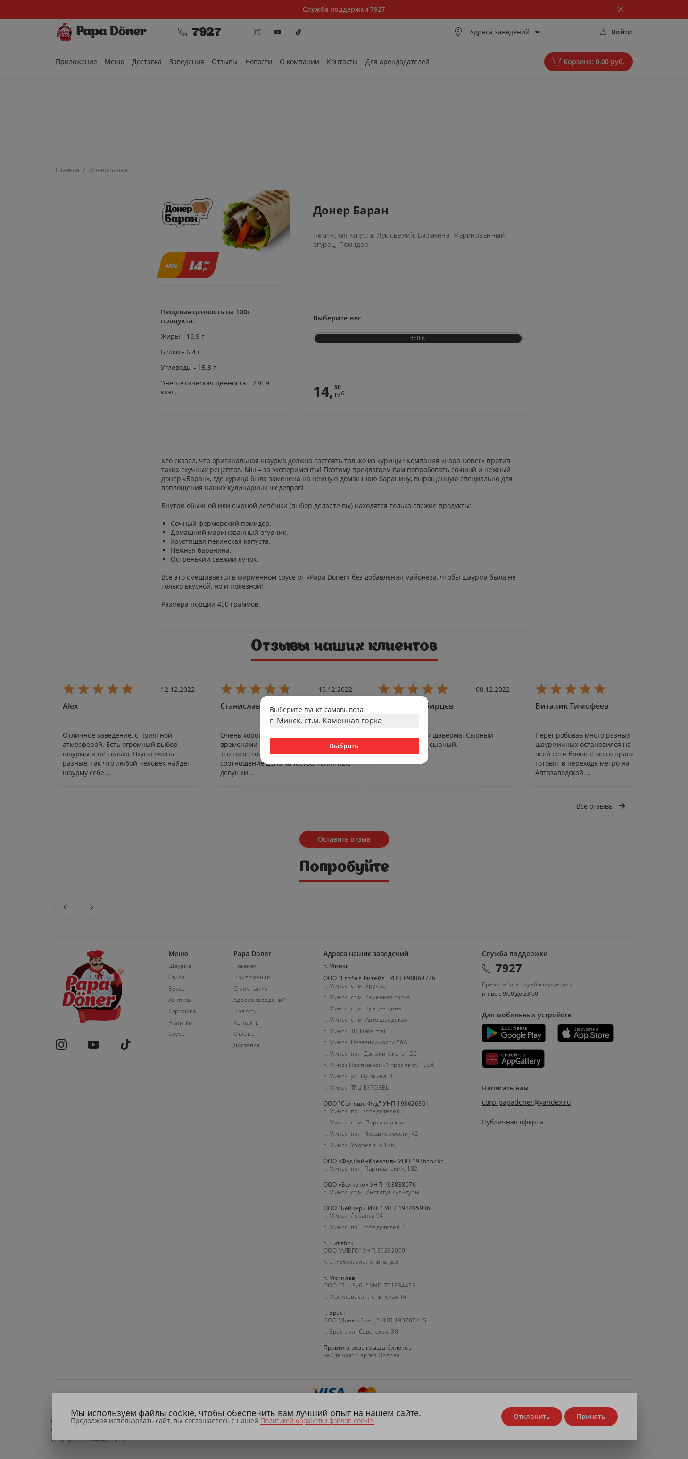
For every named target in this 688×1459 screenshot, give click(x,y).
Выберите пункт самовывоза (317, 709)
